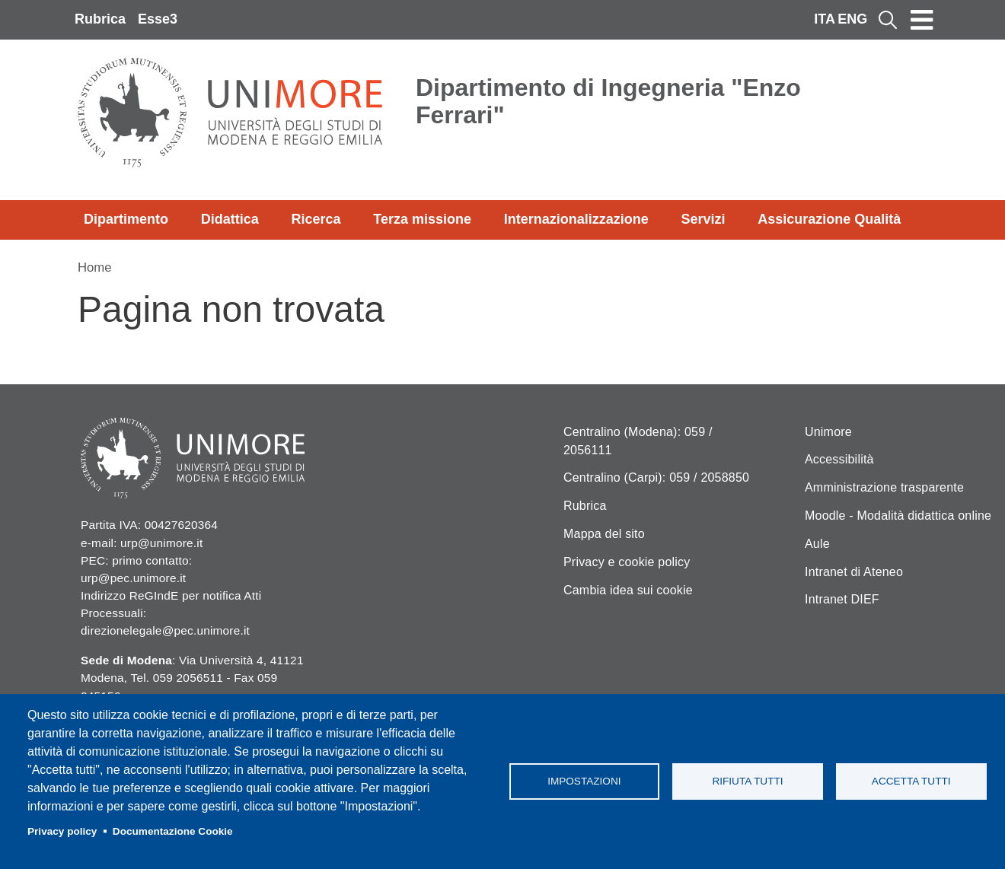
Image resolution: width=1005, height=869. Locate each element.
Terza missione (422, 219)
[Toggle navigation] (922, 19)
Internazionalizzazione (576, 219)
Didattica (230, 219)
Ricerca (315, 219)
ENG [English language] (852, 19)
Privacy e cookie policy (626, 561)
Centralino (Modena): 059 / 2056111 (638, 441)
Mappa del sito (604, 533)
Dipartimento (126, 219)
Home (95, 267)
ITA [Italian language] (824, 19)
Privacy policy (62, 831)
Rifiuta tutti (747, 781)
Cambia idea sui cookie (628, 590)
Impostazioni (584, 781)
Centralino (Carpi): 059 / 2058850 (656, 477)
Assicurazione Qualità (829, 219)
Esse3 (157, 19)
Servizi (703, 219)
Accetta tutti (911, 781)
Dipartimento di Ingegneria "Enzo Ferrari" (608, 101)
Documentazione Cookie (173, 831)
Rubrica (100, 19)
